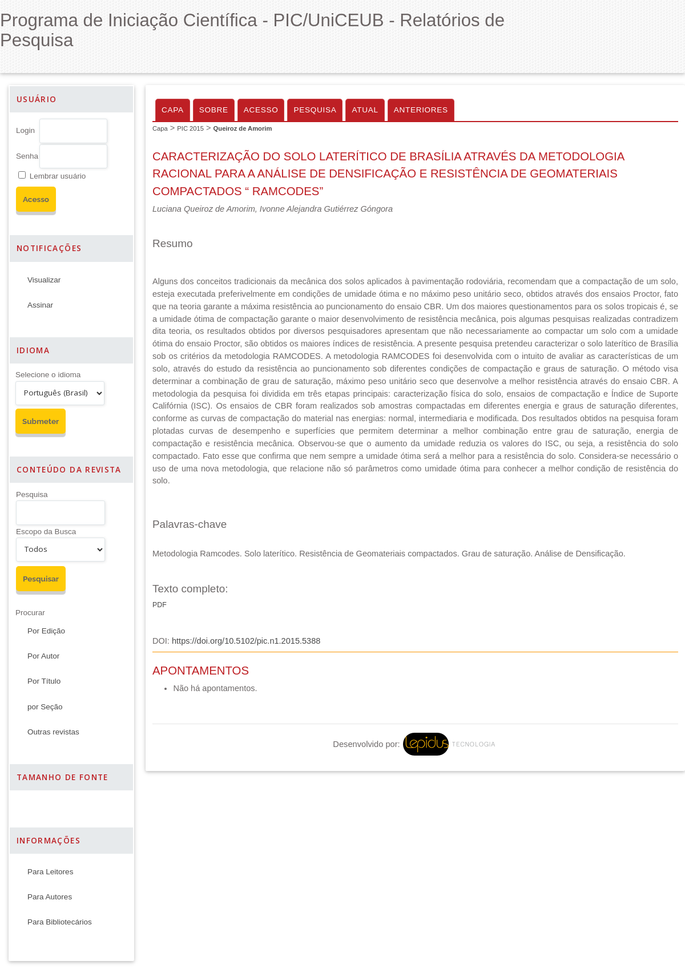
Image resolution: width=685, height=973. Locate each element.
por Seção (45, 707)
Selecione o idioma (47, 374)
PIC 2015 (190, 128)
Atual (365, 110)
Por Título (44, 681)
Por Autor (43, 656)
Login (25, 130)
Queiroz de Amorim (242, 128)
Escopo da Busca (46, 531)
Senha (27, 156)
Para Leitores (50, 871)
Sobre (213, 110)
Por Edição (46, 631)
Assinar (40, 305)
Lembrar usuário (58, 176)
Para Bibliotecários (59, 922)
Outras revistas (53, 732)
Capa (173, 110)
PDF (159, 605)
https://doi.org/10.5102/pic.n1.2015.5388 (246, 640)
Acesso (261, 110)
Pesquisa (32, 494)
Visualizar (44, 280)
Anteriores (421, 110)
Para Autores (49, 897)
